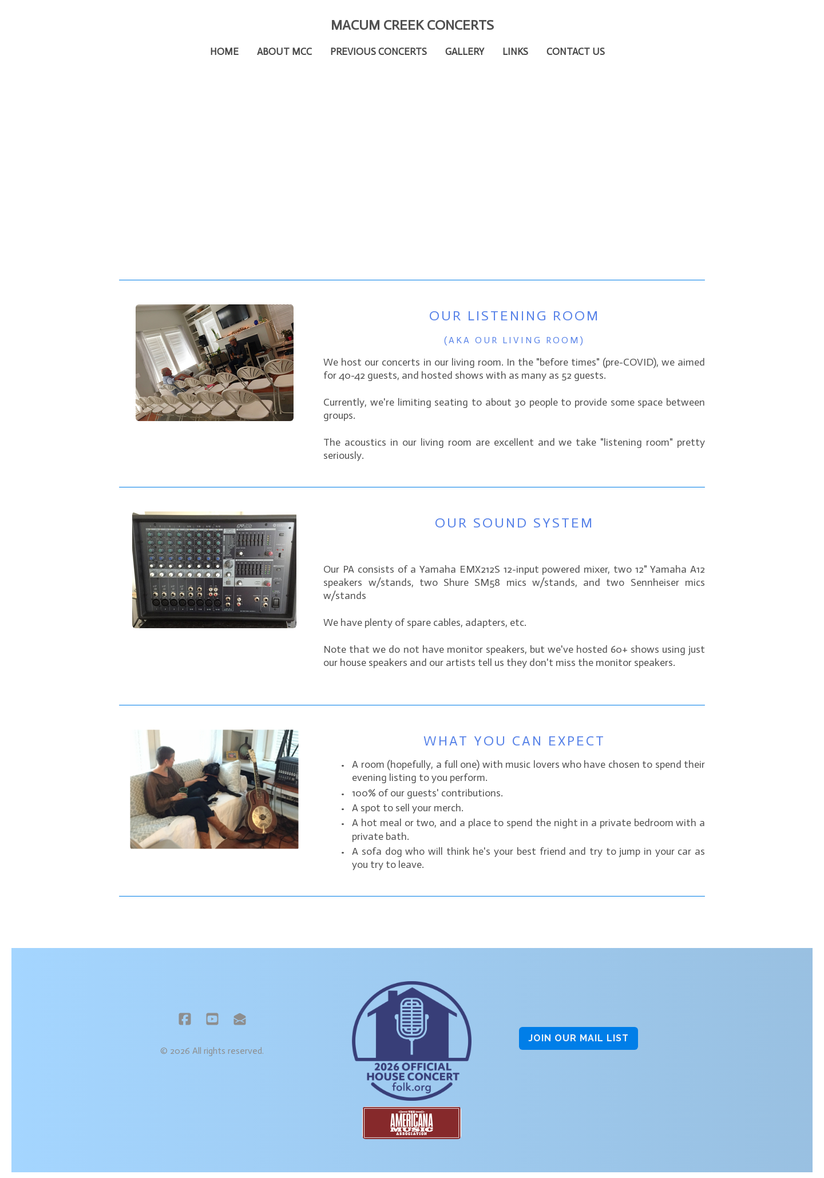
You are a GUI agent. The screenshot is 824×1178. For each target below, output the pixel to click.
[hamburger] (69, 24)
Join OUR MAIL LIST (578, 1038)
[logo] (412, 25)
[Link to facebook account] (185, 1019)
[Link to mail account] (240, 1019)
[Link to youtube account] (212, 1019)
